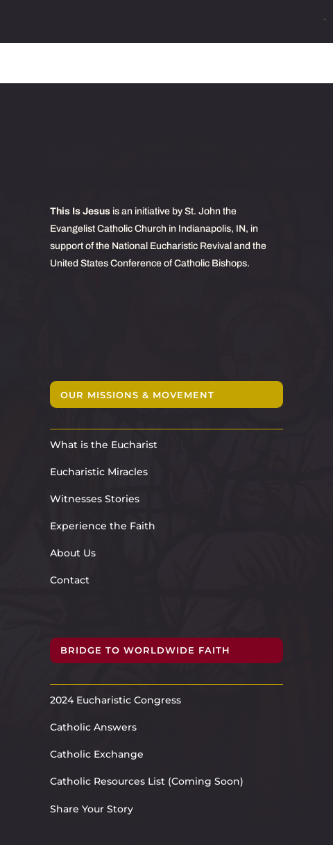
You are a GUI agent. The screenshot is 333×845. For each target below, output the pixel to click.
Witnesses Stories (94, 499)
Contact (69, 580)
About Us (73, 553)
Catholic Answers (93, 727)
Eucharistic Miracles (99, 472)
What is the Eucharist (103, 444)
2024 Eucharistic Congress (115, 700)
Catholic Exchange (97, 754)
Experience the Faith (102, 526)
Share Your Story (91, 809)
